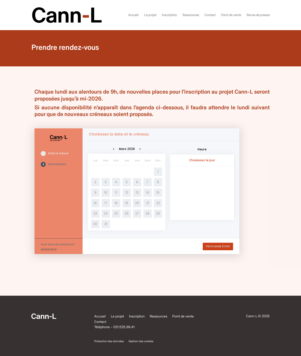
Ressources (190, 15)
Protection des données (109, 341)
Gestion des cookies (141, 341)
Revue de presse (258, 15)
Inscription (169, 15)
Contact (210, 15)
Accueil (133, 15)
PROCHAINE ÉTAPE (218, 246)
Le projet (150, 15)
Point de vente (231, 15)
